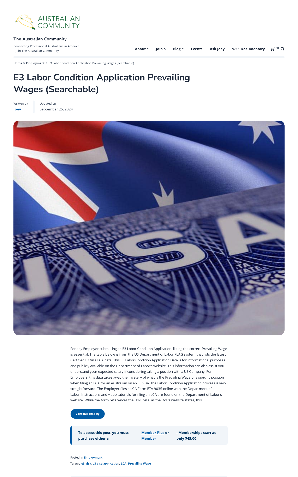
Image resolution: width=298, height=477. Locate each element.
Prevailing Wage (139, 463)
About (140, 48)
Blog (177, 48)
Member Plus (152, 432)
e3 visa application (106, 463)
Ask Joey (217, 48)
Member (148, 438)
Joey (17, 109)
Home (17, 63)
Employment (35, 63)
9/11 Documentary (248, 48)
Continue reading (89, 415)
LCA (123, 463)
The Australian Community (40, 39)
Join (159, 48)
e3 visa (86, 463)
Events (196, 48)
